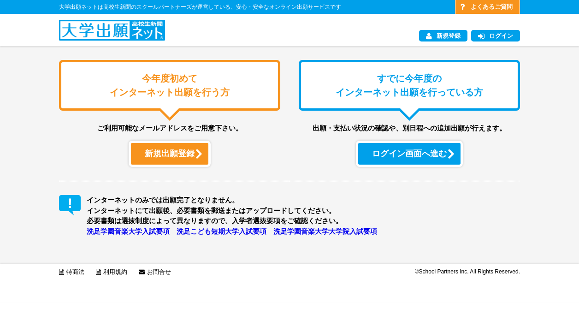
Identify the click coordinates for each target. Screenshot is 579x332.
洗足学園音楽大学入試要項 (128, 231)
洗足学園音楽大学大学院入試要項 (325, 231)
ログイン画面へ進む (413, 153)
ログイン (495, 36)
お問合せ (155, 272)
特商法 (71, 272)
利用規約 (111, 272)
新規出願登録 (173, 153)
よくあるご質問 (486, 7)
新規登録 (443, 36)
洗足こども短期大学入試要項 (221, 231)
